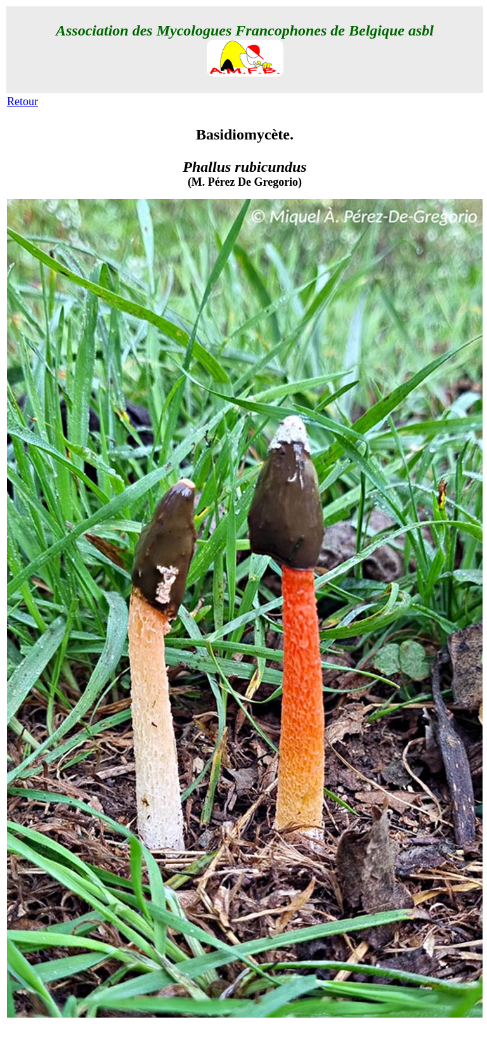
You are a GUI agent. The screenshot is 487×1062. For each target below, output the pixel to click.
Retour (22, 101)
